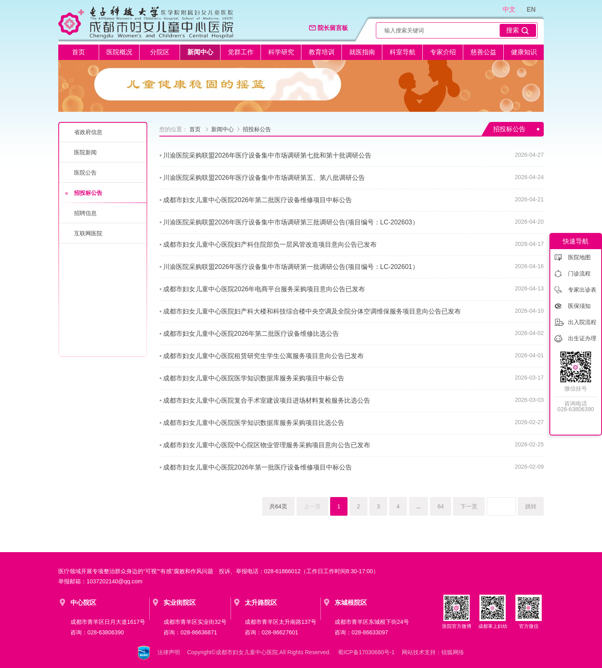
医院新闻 (85, 152)
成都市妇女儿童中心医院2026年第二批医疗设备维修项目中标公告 (257, 199)
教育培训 (322, 52)
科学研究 (281, 52)
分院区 (160, 52)
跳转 (530, 506)
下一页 (468, 506)
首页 (78, 52)
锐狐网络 (452, 652)
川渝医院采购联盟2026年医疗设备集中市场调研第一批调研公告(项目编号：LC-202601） (291, 266)
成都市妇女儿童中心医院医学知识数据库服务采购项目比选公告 (253, 422)
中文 (508, 9)
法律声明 (168, 652)
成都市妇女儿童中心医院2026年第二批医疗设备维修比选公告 (251, 333)
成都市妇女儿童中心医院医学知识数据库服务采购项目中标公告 (253, 378)
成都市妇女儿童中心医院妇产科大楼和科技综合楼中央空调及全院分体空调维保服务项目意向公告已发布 (312, 311)
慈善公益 (483, 52)
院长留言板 (328, 28)
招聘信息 (85, 213)
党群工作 (241, 52)
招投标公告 (88, 193)
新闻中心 (200, 52)
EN (531, 9)
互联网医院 (88, 233)
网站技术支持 (419, 652)
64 (440, 506)
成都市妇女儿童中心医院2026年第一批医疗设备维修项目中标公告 (257, 467)
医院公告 (85, 172)
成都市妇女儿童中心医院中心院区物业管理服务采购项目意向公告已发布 (266, 445)
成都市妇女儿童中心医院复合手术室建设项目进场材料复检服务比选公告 (266, 400)
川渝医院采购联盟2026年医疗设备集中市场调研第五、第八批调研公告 (264, 177)
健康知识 (524, 52)
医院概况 (119, 52)
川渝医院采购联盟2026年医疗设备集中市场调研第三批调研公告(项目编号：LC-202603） (291, 222)
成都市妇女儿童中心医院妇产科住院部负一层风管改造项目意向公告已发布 (270, 244)
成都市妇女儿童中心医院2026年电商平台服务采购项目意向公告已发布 (264, 289)
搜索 (518, 30)
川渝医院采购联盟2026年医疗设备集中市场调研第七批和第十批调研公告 (267, 155)
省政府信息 (88, 132)
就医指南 (362, 52)
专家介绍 (443, 52)
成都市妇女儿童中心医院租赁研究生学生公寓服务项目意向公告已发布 (263, 355)
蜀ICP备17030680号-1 (366, 652)
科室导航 (402, 52)
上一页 (312, 506)
